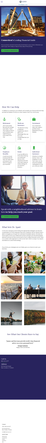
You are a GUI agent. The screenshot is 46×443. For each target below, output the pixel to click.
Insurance (4, 440)
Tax (2, 442)
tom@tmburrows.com (6, 432)
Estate (3, 439)
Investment (4, 437)
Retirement (4, 436)
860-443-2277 (8, 426)
